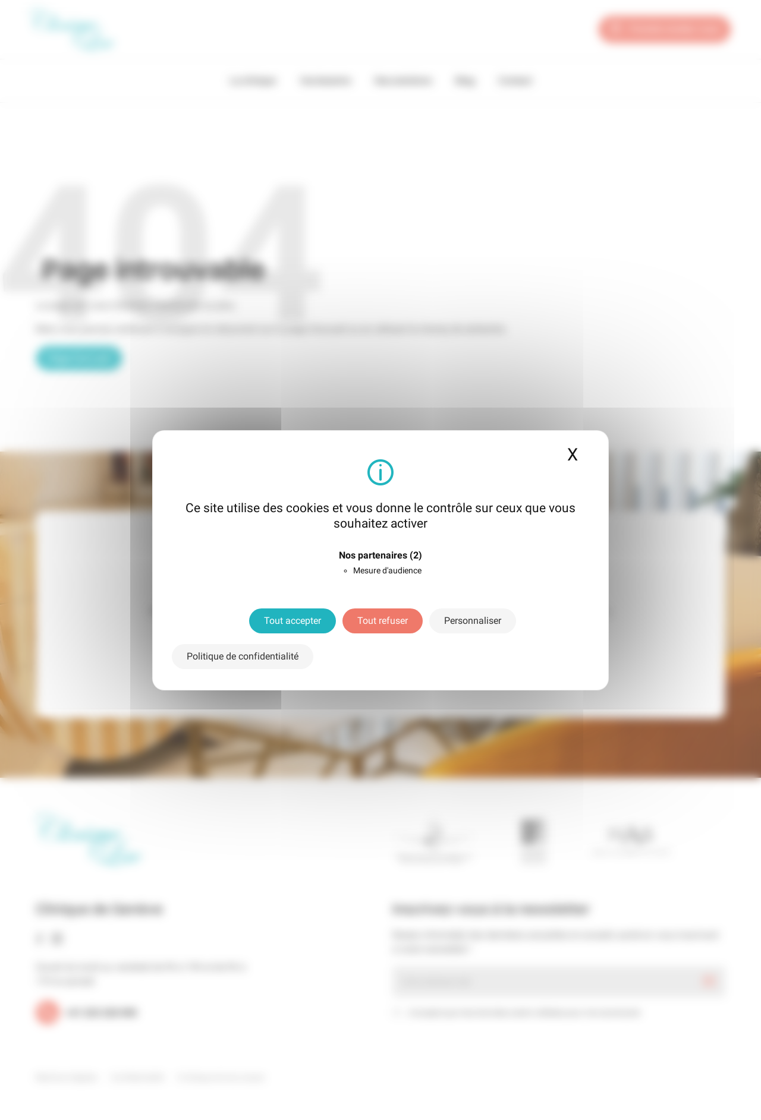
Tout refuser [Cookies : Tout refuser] (382, 620)
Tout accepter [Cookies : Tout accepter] (292, 620)
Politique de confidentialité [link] (242, 656)
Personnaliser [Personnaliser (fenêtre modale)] (472, 620)
